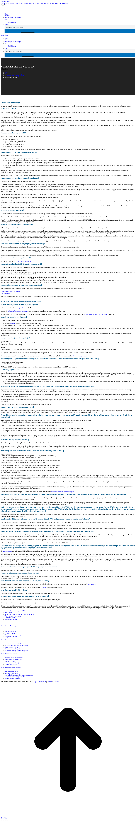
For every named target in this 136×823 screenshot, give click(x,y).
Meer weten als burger (7, 639)
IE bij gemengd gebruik (80, 356)
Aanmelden (4, 35)
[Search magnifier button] (6, 31)
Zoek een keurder (10, 630)
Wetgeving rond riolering (12, 678)
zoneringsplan (7, 551)
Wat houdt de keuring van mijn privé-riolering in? (20, 614)
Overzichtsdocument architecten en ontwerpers (19, 675)
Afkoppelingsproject (11, 664)
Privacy (49, 681)
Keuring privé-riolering (12, 663)
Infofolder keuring (10, 631)
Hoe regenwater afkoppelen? (13, 649)
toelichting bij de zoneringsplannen (18, 311)
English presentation (40, 681)
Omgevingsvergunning (11, 673)
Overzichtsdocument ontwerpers (10, 291)
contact (45, 587)
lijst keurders (92, 584)
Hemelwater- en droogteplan (13, 659)
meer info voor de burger (24, 261)
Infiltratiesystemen (10, 661)
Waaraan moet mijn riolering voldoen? (16, 645)
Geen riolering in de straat (12, 647)
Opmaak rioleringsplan (11, 671)
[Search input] (70, 27)
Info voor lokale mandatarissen (14, 658)
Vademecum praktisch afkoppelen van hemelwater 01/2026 (21, 302)
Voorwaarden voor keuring (13, 616)
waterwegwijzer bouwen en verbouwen (95, 314)
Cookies (56, 681)
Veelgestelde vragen (11, 619)
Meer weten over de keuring (8, 625)
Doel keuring (8, 612)
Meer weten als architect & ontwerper (11, 667)
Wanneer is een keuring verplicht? (15, 611)
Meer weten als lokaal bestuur (9, 653)
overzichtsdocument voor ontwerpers (62, 491)
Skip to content (5, 1)
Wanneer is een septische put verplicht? (16, 650)
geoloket (21, 308)
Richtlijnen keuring (10, 617)
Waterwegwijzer (6, 293)
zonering (12, 323)
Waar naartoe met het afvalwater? (15, 644)
